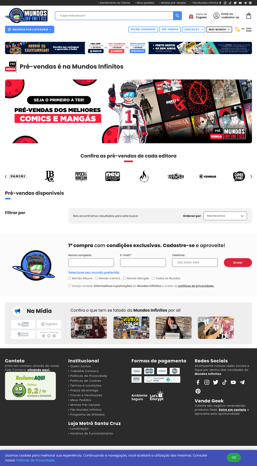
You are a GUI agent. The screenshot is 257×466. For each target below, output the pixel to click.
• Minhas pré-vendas (172, 3)
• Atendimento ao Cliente (114, 3)
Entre (224, 14)
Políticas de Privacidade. (35, 460)
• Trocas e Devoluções (85, 395)
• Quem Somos (79, 366)
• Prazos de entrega (83, 390)
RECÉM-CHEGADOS (143, 29)
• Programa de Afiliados (86, 414)
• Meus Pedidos (79, 400)
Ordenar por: (192, 216)
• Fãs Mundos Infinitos (204, 3)
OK (234, 457)
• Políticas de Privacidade (87, 376)
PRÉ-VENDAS (170, 29)
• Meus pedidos (144, 3)
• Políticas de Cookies (84, 381)
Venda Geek (209, 401)
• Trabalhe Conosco (83, 371)
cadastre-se (230, 17)
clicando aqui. (39, 370)
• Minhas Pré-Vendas (84, 405)
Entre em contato (232, 410)
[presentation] (5, 176)
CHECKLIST (193, 29)
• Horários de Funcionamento (90, 433)
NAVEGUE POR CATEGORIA (29, 29)
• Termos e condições (84, 386)
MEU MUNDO (219, 29)
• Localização (78, 429)
